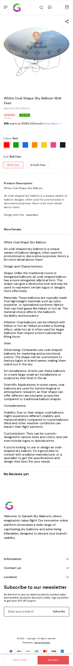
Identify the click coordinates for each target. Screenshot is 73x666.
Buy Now (53, 660)
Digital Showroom (42, 642)
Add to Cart (19, 660)
